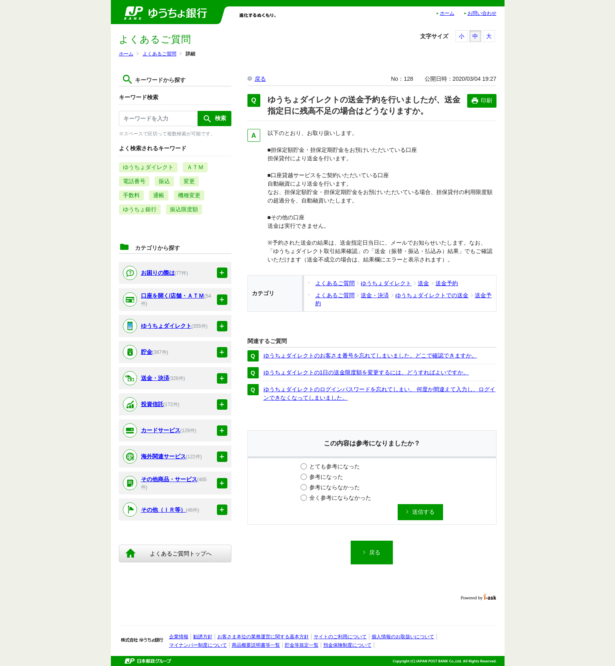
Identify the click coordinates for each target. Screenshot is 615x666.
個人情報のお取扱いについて (403, 636)
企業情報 (178, 636)
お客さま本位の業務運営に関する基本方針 (263, 636)
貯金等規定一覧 (302, 645)
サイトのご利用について (340, 636)
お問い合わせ (482, 13)
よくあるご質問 (159, 54)
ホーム (447, 13)
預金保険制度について (347, 645)
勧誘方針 (202, 636)
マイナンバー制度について (198, 645)
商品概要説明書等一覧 (256, 645)
